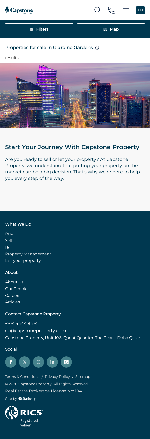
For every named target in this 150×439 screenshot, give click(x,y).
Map (111, 29)
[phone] (112, 9)
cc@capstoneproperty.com (35, 330)
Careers (12, 295)
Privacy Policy (57, 376)
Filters (38, 29)
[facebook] (10, 362)
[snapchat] (66, 362)
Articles (12, 302)
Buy (9, 234)
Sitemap (82, 376)
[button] (126, 10)
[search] (98, 9)
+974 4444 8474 (21, 323)
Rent (10, 247)
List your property (23, 260)
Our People (16, 288)
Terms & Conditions (22, 376)
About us (14, 282)
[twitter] (24, 362)
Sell (8, 240)
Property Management (28, 254)
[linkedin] (52, 362)
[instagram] (38, 362)
